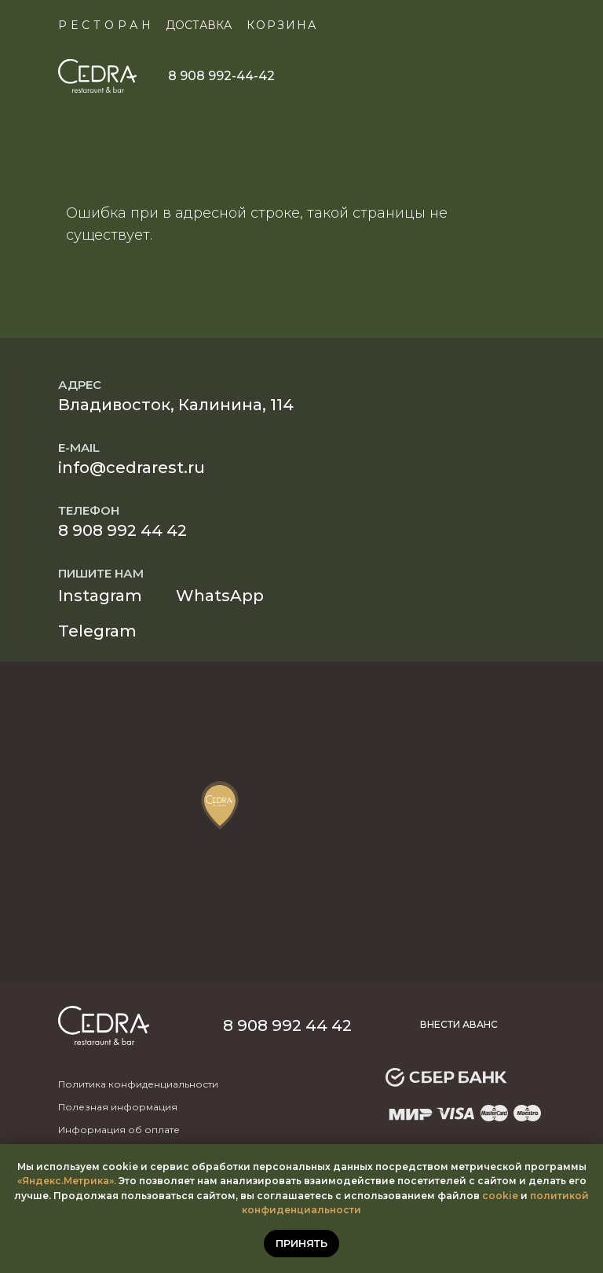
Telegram (97, 631)
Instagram (100, 595)
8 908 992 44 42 (122, 530)
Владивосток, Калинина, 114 (176, 404)
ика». (103, 1181)
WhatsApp (220, 595)
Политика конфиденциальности (138, 1084)
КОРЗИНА (282, 25)
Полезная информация (117, 1107)
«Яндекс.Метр (53, 1181)
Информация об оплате (119, 1129)
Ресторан (106, 25)
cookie (500, 1195)
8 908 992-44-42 (221, 75)
